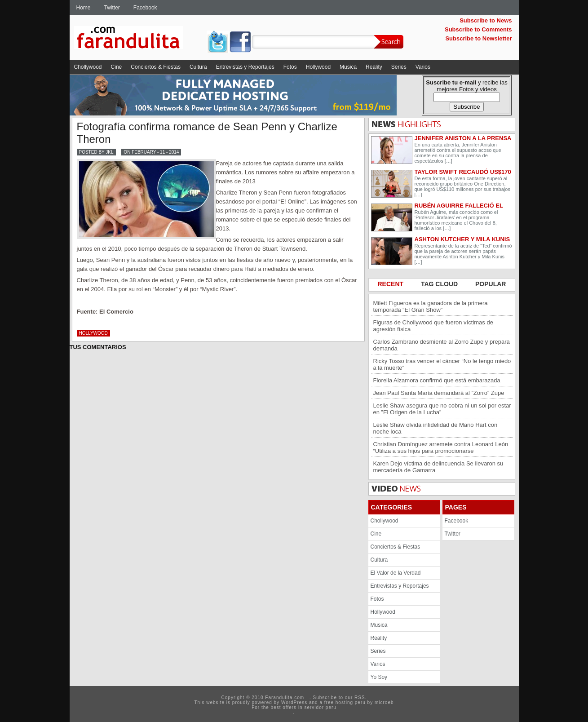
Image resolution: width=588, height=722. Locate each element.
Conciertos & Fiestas (156, 67)
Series (399, 67)
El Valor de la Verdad (396, 573)
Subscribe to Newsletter (478, 38)
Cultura (198, 67)
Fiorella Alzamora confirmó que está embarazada (436, 380)
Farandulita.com (139, 39)
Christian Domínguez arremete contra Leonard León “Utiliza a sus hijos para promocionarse (440, 447)
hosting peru (351, 702)
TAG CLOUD (440, 284)
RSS (359, 697)
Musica (348, 67)
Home (83, 7)
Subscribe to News (486, 20)
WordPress (294, 702)
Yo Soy (379, 677)
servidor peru (320, 707)
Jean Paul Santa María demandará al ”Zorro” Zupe (438, 393)
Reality (374, 67)
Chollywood (88, 67)
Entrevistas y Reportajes (245, 67)
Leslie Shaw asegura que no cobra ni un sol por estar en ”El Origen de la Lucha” (442, 409)
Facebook (145, 7)
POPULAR (490, 284)
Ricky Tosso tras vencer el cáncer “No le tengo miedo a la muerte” (442, 364)
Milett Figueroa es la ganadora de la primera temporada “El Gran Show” (430, 306)
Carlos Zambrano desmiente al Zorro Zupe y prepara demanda (441, 345)
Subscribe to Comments (478, 29)
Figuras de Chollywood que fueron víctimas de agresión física (433, 325)
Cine (116, 67)
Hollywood (318, 67)
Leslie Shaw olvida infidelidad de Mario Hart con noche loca (435, 428)
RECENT (391, 284)
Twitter (112, 7)
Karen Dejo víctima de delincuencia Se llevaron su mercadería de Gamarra (438, 467)
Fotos (290, 67)
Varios (423, 67)
